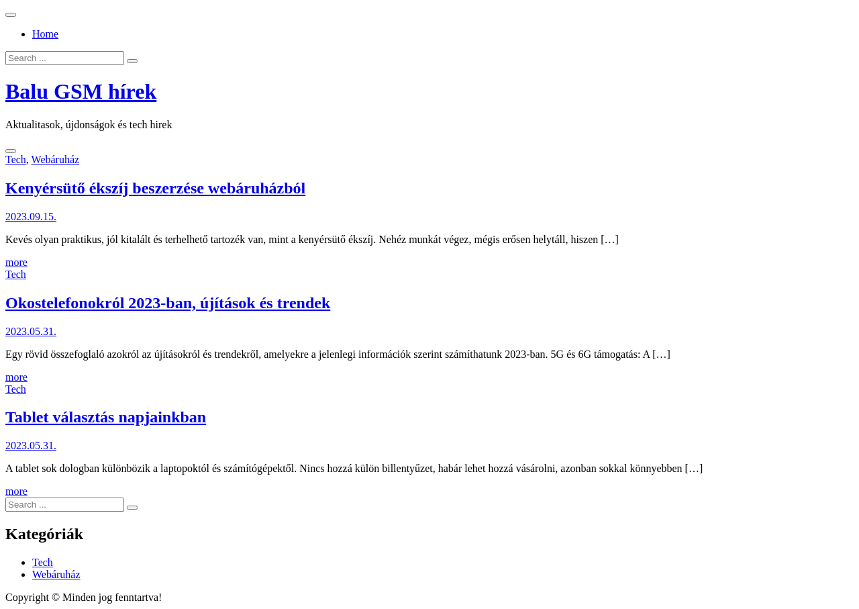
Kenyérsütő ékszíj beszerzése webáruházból (155, 188)
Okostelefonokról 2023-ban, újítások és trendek (167, 303)
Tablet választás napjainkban (105, 417)
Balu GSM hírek (80, 91)
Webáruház (56, 159)
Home (45, 34)
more (16, 262)
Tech (15, 159)
